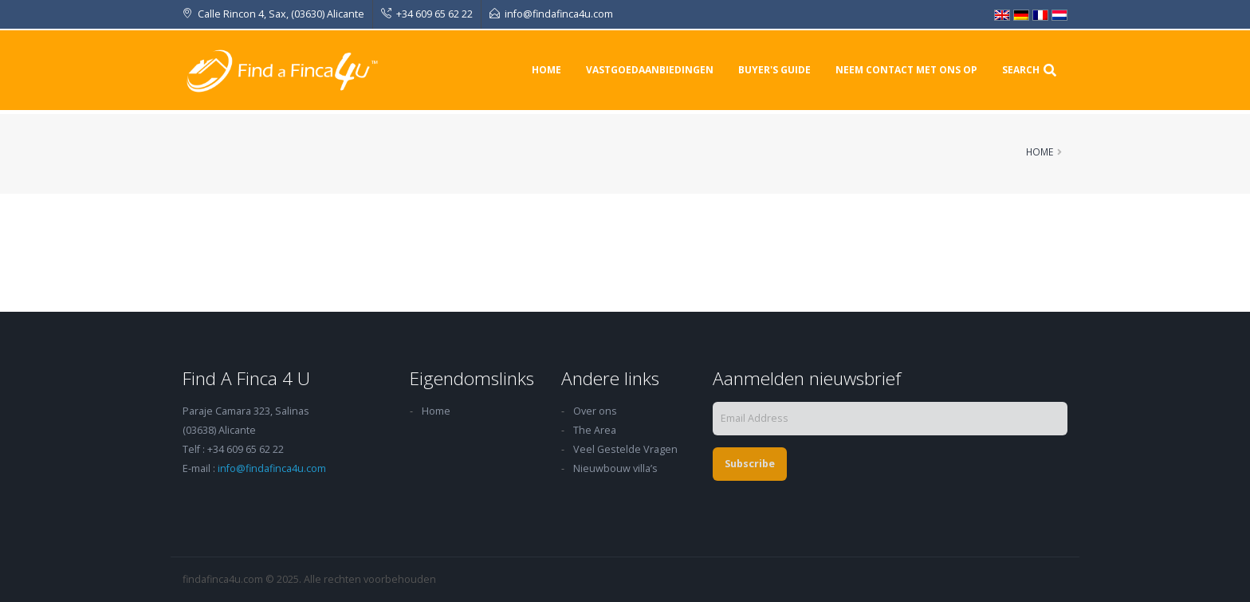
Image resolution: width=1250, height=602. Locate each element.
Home (546, 70)
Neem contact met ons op (906, 70)
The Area (594, 430)
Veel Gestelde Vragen (625, 449)
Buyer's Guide (774, 70)
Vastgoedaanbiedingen (649, 70)
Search (1029, 70)
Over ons (595, 411)
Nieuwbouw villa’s (615, 468)
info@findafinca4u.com (272, 468)
